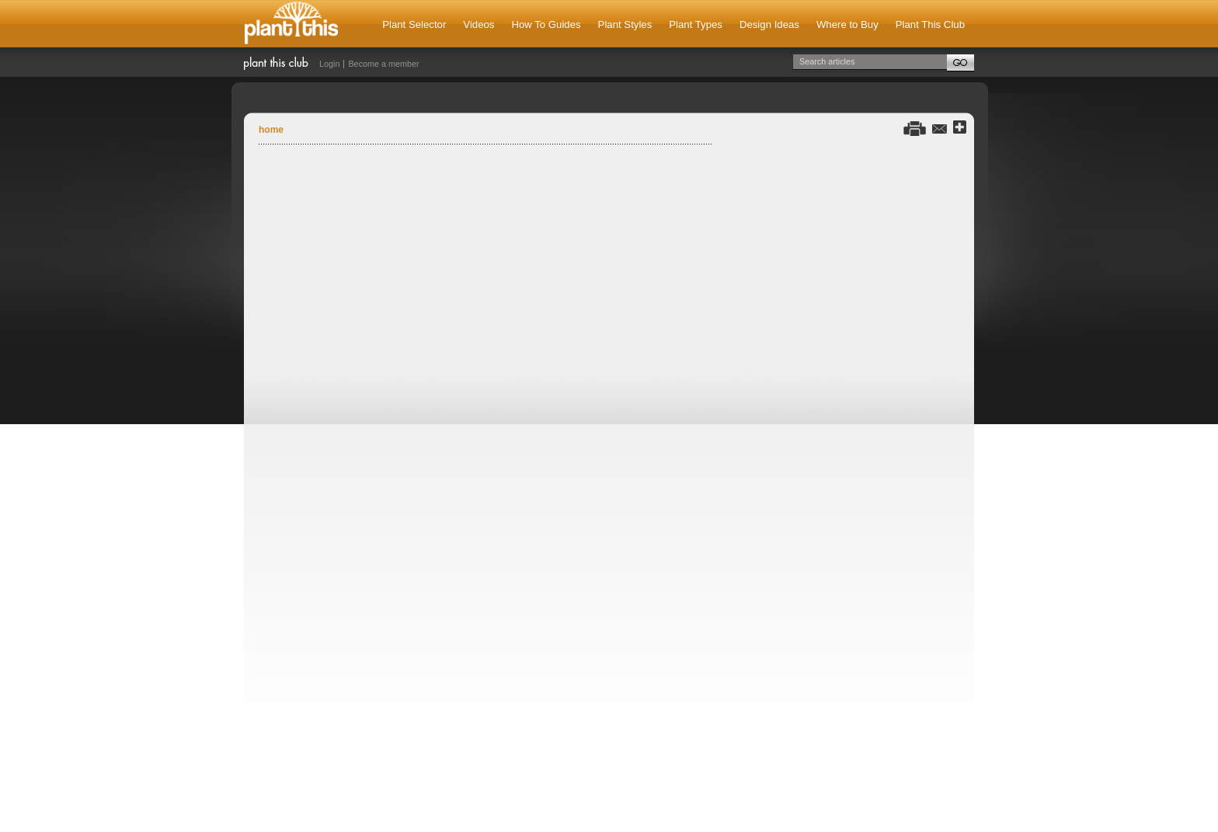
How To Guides (545, 24)
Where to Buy (847, 24)
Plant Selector (414, 24)
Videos (478, 24)
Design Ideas (769, 24)
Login (329, 63)
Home (271, 129)
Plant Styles (625, 24)
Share (959, 128)
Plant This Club (930, 24)
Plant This (291, 23)
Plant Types (695, 24)
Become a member (383, 63)
